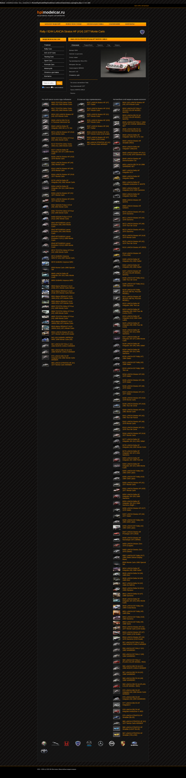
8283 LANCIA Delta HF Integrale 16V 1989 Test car (133, 459)
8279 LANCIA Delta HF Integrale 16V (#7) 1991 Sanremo (131, 453)
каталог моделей (52, 24)
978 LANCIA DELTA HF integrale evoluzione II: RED (133, 710)
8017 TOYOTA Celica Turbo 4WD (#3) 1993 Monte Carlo (61, 109)
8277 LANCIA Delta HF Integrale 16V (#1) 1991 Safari (134, 440)
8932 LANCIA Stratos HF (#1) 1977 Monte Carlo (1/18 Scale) (134, 628)
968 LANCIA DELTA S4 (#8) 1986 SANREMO (133, 679)
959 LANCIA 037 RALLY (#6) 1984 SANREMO (133, 655)
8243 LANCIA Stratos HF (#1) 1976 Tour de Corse (133, 428)
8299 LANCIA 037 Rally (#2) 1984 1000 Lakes (133, 527)
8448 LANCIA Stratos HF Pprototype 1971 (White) (132, 539)
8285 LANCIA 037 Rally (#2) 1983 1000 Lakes (133, 472)
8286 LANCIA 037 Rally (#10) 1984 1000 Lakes (133, 478)
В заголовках (58, 87)
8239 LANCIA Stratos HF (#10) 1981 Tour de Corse (134, 405)
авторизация (145, 5)
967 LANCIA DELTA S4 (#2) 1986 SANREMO (133, 673)
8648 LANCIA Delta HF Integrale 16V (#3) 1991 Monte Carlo (134, 601)
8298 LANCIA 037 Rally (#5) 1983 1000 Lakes (133, 521)
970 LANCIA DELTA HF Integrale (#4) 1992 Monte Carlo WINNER (134, 692)
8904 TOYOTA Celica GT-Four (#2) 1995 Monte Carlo (62, 312)
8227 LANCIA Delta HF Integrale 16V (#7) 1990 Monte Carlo (134, 339)
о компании (114, 24)
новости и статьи (73, 24)
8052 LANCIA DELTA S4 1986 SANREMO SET (134, 165)
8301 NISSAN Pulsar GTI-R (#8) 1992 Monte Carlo (61, 206)
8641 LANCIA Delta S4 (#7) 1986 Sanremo (133, 595)
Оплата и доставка (51, 72)
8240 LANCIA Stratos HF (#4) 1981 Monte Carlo (133, 411)
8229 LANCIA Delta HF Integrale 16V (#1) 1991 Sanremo (131, 351)
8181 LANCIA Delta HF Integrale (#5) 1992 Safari (132, 266)
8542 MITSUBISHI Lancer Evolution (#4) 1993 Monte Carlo (61, 231)
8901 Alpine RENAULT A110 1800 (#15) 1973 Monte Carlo (62, 297)
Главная (47, 45)
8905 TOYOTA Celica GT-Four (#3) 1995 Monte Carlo (62, 317)
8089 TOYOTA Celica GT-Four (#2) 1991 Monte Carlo (62, 139)
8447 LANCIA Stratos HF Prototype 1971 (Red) (132, 533)
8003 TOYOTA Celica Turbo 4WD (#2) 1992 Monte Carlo (61, 103)
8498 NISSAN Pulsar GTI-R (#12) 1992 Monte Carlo (61, 218)
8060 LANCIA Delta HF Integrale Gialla (131, 177)
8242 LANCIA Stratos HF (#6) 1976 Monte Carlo (133, 422)
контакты (129, 24)
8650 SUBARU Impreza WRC (62, 280)
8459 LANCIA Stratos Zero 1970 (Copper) (132, 545)
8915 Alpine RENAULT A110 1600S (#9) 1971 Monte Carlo (62, 322)
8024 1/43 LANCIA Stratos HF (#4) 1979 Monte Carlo (134, 103)
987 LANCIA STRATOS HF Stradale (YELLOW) (132, 734)
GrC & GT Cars (50, 53)
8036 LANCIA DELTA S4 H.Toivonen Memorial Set (132, 130)
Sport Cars (48, 61)
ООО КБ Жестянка (52, 769)
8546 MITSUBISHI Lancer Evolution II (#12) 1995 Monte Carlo (62, 245)
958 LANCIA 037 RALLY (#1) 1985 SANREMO (133, 649)
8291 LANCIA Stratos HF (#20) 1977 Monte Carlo (134, 489)
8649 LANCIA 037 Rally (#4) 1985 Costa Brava (133, 607)
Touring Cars (49, 57)
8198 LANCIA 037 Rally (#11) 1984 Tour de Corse (133, 279)
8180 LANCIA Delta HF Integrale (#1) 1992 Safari (132, 260)
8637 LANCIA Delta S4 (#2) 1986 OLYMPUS (133, 584)
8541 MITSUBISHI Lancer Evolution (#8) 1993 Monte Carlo (61, 224)
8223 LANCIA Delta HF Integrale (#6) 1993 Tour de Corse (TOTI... (133, 311)
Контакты (47, 76)
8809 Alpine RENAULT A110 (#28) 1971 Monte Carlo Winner (63, 287)
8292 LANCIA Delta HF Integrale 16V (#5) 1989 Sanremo (131, 496)
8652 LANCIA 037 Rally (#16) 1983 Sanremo (133, 618)
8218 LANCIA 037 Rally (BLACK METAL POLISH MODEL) (132, 291)
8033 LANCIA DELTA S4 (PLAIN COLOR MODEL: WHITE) (132, 117)
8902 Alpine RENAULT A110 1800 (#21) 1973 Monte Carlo (62, 302)
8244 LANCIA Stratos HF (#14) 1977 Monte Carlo (134, 434)
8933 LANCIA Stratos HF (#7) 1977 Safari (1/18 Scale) (133, 633)
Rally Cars (48, 49)
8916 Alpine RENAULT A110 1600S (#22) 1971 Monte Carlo (62, 327)
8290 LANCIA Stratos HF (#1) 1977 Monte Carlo (133, 483)
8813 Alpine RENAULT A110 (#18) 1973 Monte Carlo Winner (63, 292)
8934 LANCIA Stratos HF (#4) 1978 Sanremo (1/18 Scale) (133, 638)
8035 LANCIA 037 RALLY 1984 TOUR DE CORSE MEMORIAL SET (134, 124)
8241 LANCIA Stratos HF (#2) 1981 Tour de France (133, 416)
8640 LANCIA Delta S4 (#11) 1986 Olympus (133, 589)
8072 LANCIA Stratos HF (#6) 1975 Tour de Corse (133, 225)
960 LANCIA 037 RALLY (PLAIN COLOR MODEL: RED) (134, 661)
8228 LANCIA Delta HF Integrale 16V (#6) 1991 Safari (134, 345)
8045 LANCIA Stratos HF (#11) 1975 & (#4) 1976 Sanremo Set (134, 154)
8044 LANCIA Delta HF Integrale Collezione (131, 148)
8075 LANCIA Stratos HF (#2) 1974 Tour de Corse (133, 242)
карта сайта (137, 5)
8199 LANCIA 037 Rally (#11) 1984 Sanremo (133, 285)
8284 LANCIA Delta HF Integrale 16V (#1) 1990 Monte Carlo (134, 466)
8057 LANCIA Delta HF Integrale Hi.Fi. (131, 171)
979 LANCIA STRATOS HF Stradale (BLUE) (132, 716)
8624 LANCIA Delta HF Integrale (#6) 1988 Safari (132, 569)
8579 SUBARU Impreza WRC (62, 262)
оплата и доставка (95, 24)
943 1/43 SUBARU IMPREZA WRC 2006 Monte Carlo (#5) (62, 338)
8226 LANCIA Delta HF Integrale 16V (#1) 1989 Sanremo (131, 332)
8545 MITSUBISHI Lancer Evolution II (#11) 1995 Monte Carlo (62, 238)
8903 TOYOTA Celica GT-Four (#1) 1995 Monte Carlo (62, 307)
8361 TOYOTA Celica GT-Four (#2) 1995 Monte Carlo (62, 212)
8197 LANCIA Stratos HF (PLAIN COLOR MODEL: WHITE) (132, 273)
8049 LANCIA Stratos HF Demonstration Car (132, 159)
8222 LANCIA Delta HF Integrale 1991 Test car (131, 304)
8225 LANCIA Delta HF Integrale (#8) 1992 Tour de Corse (133, 325)
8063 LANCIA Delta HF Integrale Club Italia (131, 195)
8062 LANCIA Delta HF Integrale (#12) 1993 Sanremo (134, 189)
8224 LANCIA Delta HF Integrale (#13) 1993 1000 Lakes (132, 318)
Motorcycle (48, 68)
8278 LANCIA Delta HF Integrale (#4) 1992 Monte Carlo (134, 446)
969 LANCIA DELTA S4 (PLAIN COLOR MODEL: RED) (134, 685)
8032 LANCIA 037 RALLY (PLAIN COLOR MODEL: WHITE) (132, 110)
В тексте (47, 87)
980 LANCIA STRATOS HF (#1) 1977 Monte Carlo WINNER (134, 722)
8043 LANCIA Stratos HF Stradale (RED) (132, 142)
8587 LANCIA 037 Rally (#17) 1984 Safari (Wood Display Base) (133, 557)
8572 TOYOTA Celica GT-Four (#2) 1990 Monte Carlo (62, 251)
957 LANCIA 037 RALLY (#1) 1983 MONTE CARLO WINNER (134, 643)
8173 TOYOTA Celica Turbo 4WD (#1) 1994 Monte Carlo (61, 145)
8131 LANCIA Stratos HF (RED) (134, 247)
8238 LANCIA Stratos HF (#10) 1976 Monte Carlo (134, 399)
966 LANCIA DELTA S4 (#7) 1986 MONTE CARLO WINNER (134, 667)
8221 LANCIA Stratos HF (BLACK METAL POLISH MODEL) (132, 298)
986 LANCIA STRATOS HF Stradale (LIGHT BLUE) (132, 728)
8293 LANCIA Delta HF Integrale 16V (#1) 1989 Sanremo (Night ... (131, 503)
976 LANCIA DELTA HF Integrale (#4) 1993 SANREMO (134, 698)
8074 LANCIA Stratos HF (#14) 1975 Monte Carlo (134, 236)
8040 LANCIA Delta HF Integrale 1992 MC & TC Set (133, 136)
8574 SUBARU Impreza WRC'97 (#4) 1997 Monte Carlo (63, 257)
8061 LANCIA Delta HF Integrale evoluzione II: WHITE (134, 183)
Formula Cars (49, 64)
